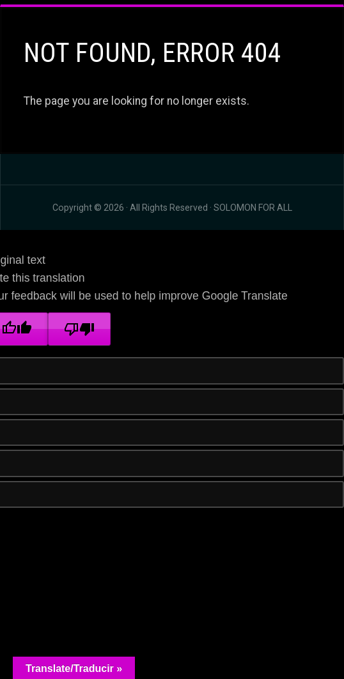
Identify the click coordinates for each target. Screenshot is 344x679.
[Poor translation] (79, 329)
